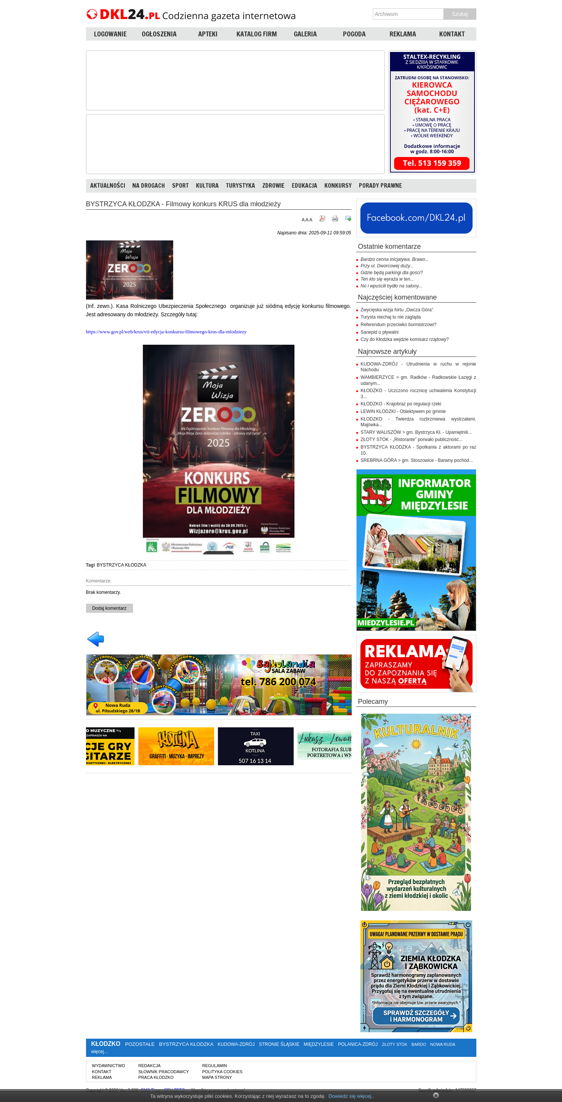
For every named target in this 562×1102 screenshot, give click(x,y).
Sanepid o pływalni (380, 332)
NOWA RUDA (442, 1044)
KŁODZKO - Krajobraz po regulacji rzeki (401, 404)
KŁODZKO (106, 1044)
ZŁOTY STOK (394, 1044)
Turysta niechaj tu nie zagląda (391, 317)
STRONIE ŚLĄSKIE (279, 1044)
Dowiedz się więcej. (351, 1096)
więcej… (99, 1051)
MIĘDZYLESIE (318, 1044)
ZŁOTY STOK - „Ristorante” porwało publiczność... (412, 439)
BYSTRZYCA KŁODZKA (121, 565)
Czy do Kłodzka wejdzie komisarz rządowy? (405, 339)
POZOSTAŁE (140, 1044)
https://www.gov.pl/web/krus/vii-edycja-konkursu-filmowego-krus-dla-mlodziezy (166, 331)
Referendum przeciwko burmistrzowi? (399, 324)
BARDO (419, 1044)
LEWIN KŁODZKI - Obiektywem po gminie (403, 411)
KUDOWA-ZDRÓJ (236, 1044)
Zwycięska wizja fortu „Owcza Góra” (397, 309)
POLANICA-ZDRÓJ (358, 1044)
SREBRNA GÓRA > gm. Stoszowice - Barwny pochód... (417, 460)
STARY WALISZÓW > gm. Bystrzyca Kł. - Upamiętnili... (416, 432)
